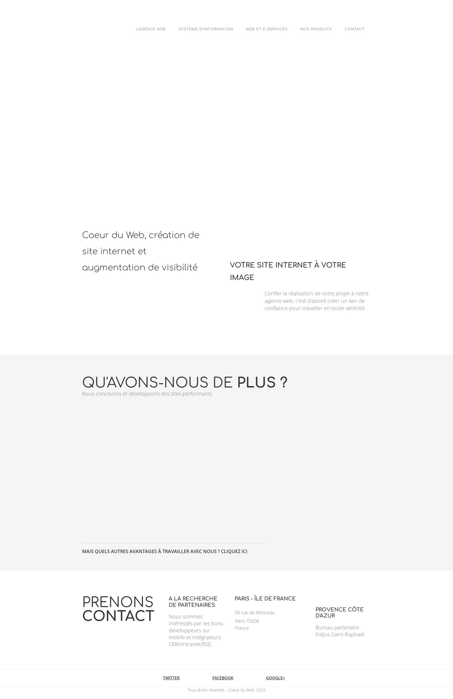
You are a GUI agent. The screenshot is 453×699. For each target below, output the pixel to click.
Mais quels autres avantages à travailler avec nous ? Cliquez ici (164, 551)
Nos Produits (316, 29)
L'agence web (151, 29)
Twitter (171, 678)
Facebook (222, 678)
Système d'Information (206, 29)
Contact (355, 29)
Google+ (275, 678)
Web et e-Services (266, 29)
